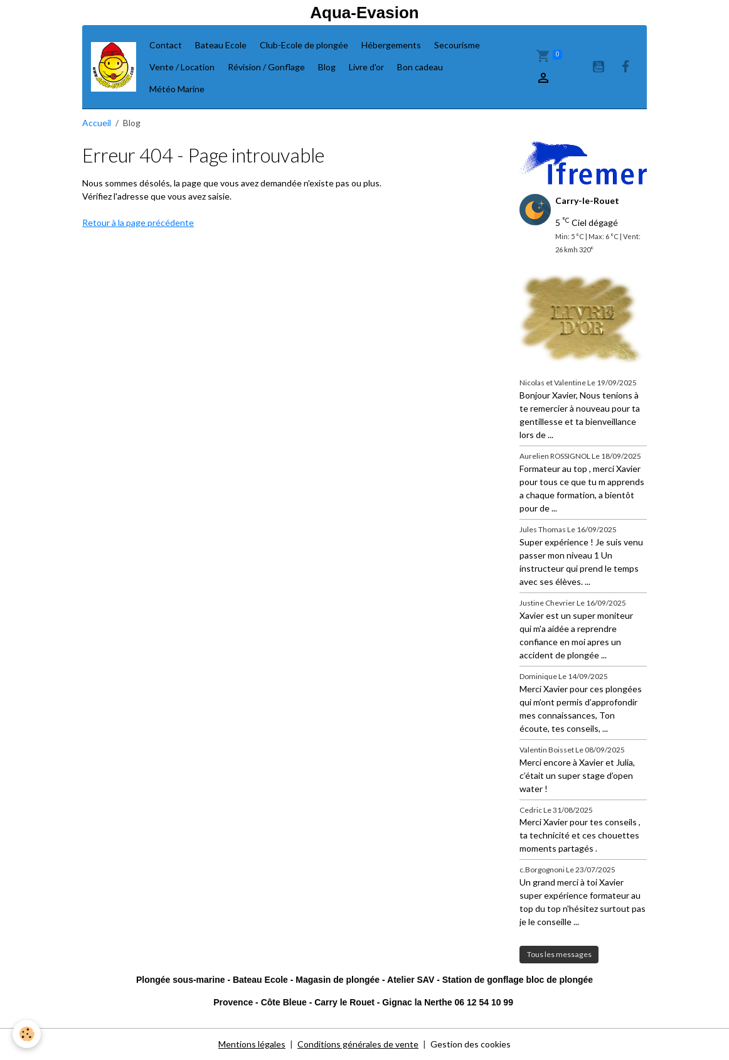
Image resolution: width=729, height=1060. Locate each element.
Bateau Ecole (221, 45)
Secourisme (457, 45)
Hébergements (391, 45)
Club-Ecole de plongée (304, 45)
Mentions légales (251, 1044)
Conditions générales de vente (357, 1044)
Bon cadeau (420, 67)
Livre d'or (366, 67)
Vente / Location (182, 67)
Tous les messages (559, 954)
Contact (165, 45)
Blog (327, 67)
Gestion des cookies (470, 1044)
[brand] (113, 66)
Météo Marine (177, 88)
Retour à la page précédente (138, 222)
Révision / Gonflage (266, 67)
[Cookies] (27, 1034)
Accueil (96, 122)
